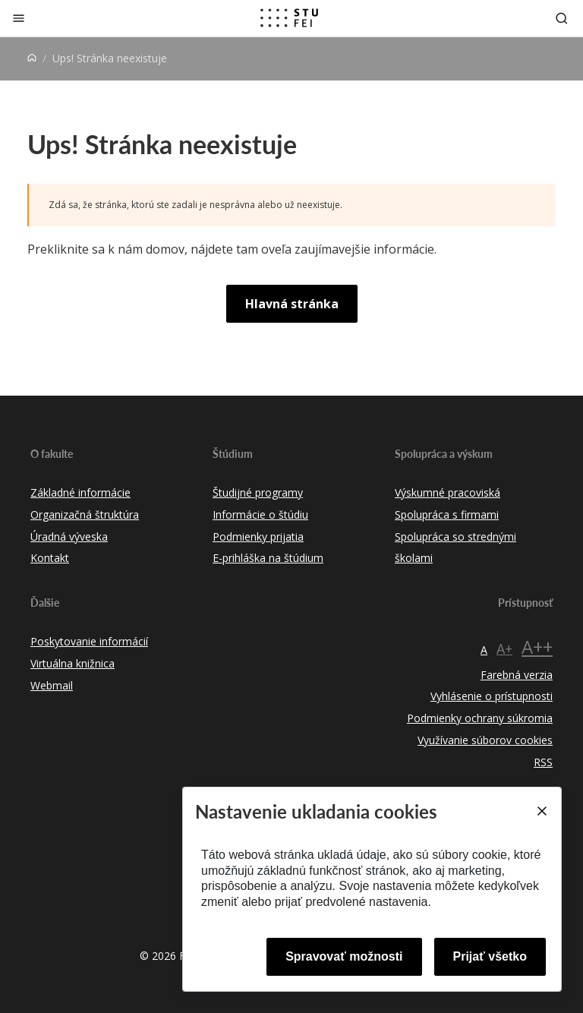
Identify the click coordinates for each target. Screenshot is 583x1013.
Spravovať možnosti (343, 956)
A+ (504, 648)
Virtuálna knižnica (72, 663)
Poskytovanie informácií (89, 641)
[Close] (541, 811)
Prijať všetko (490, 956)
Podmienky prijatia (258, 536)
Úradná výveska (69, 536)
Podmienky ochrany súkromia (480, 718)
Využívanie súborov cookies (485, 740)
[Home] (31, 58)
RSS (543, 762)
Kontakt (49, 558)
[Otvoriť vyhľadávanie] (561, 18)
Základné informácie (80, 492)
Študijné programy (258, 492)
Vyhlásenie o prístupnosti (491, 696)
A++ (537, 646)
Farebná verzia (517, 674)
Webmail (51, 685)
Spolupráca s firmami (447, 514)
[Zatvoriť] (18, 18)
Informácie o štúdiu (260, 514)
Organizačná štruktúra (84, 514)
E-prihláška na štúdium (268, 558)
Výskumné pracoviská (447, 492)
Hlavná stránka (292, 303)
